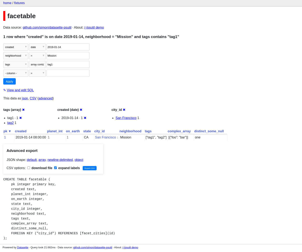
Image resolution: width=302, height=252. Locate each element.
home (7, 3)
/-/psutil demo (94, 27)
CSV (33, 98)
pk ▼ (7, 131)
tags (148, 131)
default (32, 160)
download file (39, 168)
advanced (46, 98)
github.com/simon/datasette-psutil (47, 27)
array (42, 160)
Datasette (22, 247)
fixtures (19, 3)
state (87, 131)
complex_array (179, 131)
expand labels (67, 168)
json (25, 98)
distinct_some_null (209, 131)
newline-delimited (60, 160)
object (79, 160)
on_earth (73, 131)
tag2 (10, 123)
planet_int (55, 131)
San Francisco (126, 118)
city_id (99, 131)
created (21, 131)
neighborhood (130, 131)
